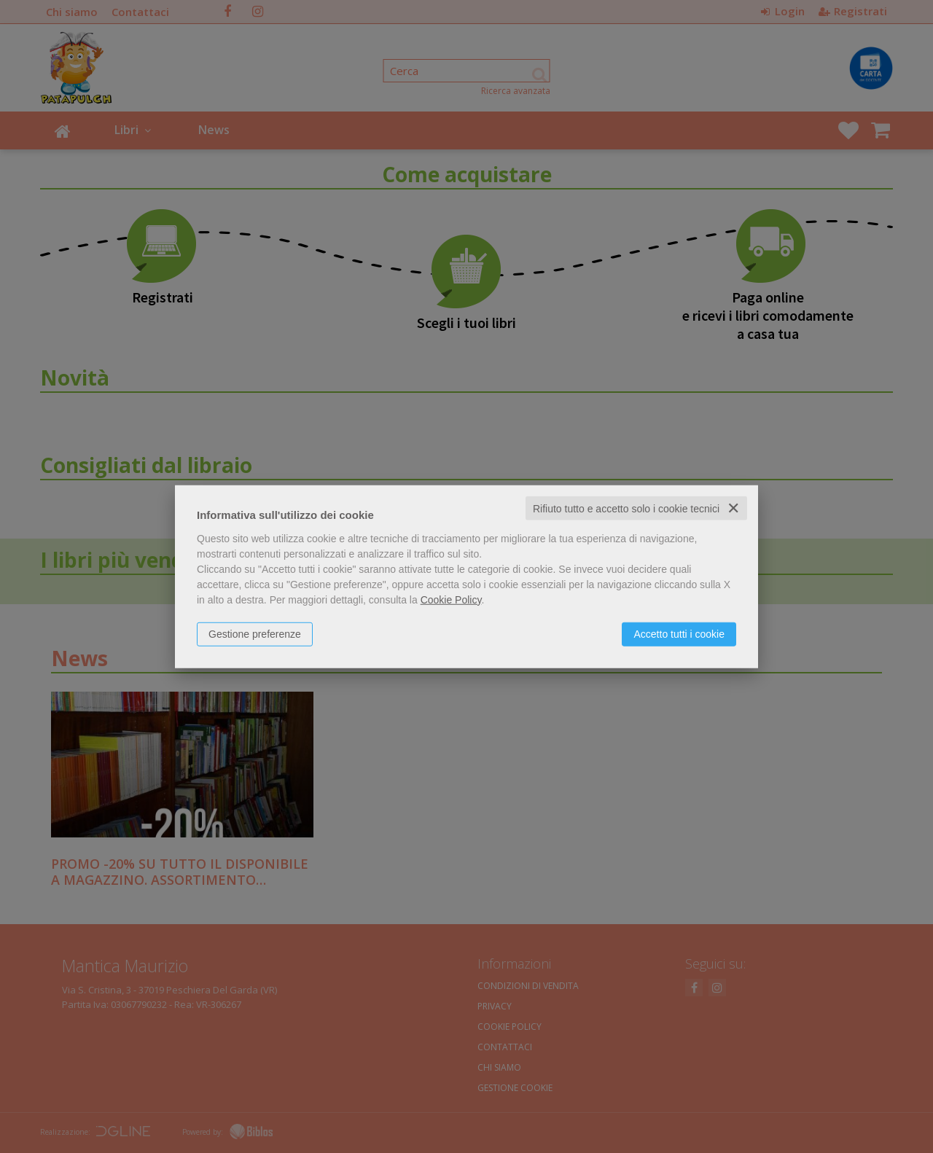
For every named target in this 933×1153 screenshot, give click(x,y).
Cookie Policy (451, 599)
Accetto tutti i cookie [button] (679, 633)
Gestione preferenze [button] (254, 633)
